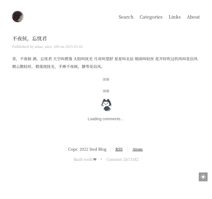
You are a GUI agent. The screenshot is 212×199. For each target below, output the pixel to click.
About (193, 17)
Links (175, 17)
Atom (137, 149)
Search (126, 17)
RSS (119, 149)
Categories (151, 17)
